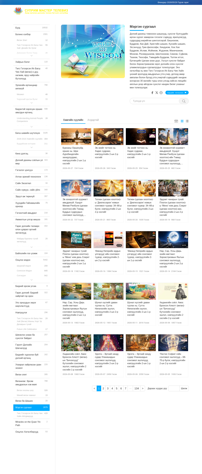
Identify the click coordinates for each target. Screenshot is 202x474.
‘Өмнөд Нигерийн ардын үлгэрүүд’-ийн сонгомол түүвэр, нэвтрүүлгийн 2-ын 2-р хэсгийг (107, 256)
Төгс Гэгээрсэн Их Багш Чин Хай (117, 9)
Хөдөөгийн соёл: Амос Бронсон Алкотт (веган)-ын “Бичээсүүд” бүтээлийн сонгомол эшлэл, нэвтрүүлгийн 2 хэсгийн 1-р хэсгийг (75, 362)
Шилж (184, 388)
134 (136, 388)
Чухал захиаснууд (152, 12)
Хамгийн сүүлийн (73, 120)
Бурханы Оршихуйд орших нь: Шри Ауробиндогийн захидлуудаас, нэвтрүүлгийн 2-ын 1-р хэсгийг (74, 156)
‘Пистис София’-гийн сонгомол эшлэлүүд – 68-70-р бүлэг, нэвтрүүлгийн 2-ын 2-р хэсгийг (173, 359)
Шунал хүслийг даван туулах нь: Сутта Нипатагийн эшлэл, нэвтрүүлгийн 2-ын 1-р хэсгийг (139, 308)
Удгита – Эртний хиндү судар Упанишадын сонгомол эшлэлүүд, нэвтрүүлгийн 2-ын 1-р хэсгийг (139, 360)
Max (94, 9)
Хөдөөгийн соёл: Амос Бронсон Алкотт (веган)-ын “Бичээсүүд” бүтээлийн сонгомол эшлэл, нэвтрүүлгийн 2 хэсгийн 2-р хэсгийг (172, 310)
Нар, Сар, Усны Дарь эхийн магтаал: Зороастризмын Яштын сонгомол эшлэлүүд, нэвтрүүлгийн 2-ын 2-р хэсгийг (172, 259)
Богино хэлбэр (131, 12)
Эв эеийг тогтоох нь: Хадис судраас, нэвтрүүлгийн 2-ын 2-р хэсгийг (106, 152)
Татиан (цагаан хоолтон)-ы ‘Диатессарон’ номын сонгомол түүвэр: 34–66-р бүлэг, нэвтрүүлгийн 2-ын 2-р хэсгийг (108, 205)
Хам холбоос (176, 9)
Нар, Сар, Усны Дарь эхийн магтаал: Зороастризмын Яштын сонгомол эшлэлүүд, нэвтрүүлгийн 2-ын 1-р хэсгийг (75, 310)
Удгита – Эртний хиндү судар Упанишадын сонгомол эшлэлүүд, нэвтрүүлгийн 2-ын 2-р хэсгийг (107, 360)
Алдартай (93, 120)
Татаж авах (170, 12)
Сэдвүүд (98, 12)
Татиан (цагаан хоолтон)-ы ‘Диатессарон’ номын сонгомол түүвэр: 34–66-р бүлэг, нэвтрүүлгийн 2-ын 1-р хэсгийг (140, 205)
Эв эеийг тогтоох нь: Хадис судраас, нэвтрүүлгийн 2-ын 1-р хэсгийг (139, 152)
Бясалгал (142, 9)
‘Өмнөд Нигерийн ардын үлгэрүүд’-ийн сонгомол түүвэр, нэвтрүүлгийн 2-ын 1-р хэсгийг (140, 256)
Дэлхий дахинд (158, 9)
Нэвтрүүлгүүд (113, 12)
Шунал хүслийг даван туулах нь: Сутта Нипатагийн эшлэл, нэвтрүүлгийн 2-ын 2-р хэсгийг (106, 308)
